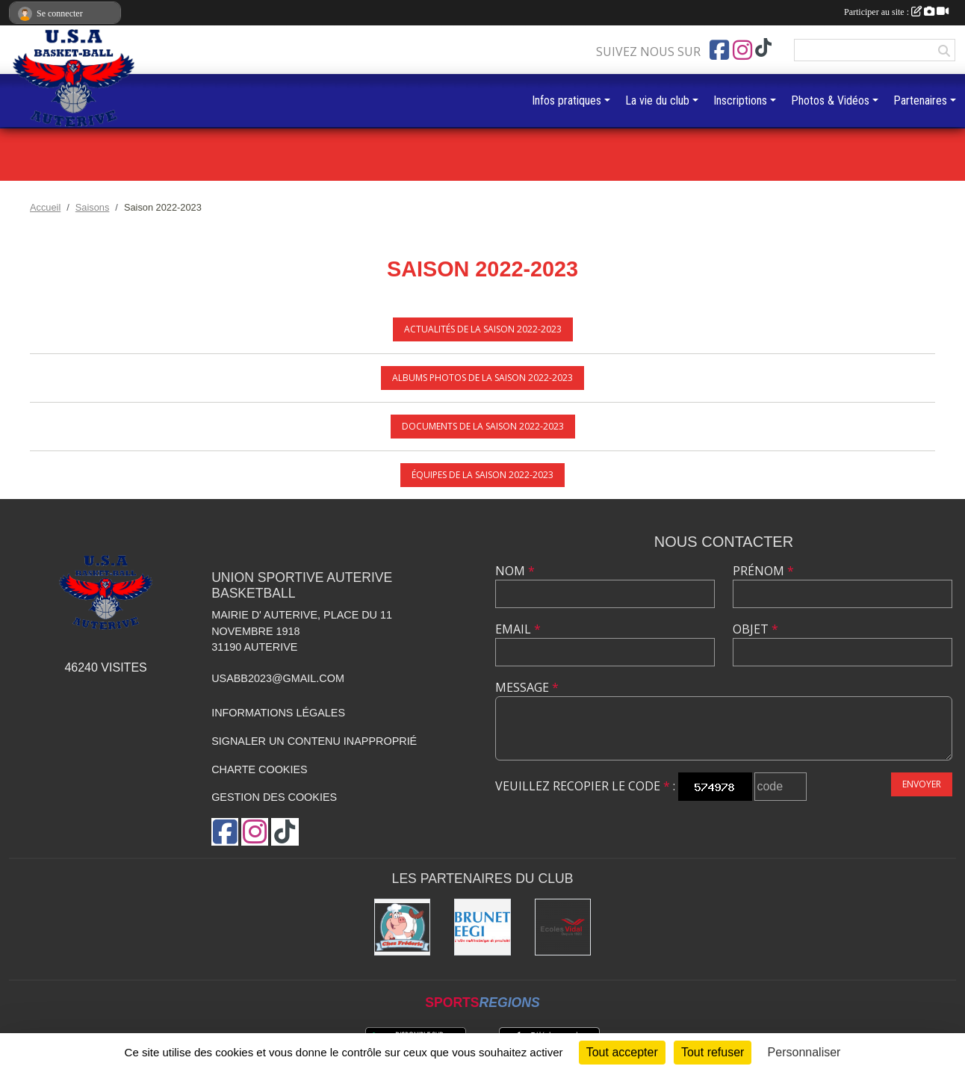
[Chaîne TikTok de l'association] (763, 48)
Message (527, 687)
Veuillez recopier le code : (585, 786)
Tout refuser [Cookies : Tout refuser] (712, 1052)
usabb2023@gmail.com (277, 678)
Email (518, 629)
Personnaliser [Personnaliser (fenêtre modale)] (804, 1052)
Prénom (763, 571)
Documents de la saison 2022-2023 (483, 426)
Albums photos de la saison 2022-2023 (482, 377)
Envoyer (921, 784)
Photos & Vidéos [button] (830, 100)
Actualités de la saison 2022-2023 (483, 329)
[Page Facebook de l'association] (719, 50)
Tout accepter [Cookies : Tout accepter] (622, 1052)
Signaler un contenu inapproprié (314, 741)
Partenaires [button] (920, 100)
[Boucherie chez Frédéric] (402, 927)
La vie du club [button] (657, 100)
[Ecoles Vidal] (563, 927)
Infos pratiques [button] (566, 100)
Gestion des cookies (274, 797)
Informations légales (278, 713)
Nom (515, 571)
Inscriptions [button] (740, 100)
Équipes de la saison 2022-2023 (482, 474)
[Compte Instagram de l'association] (742, 50)
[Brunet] (482, 927)
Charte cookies (259, 769)
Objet (755, 629)
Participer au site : (896, 12)
